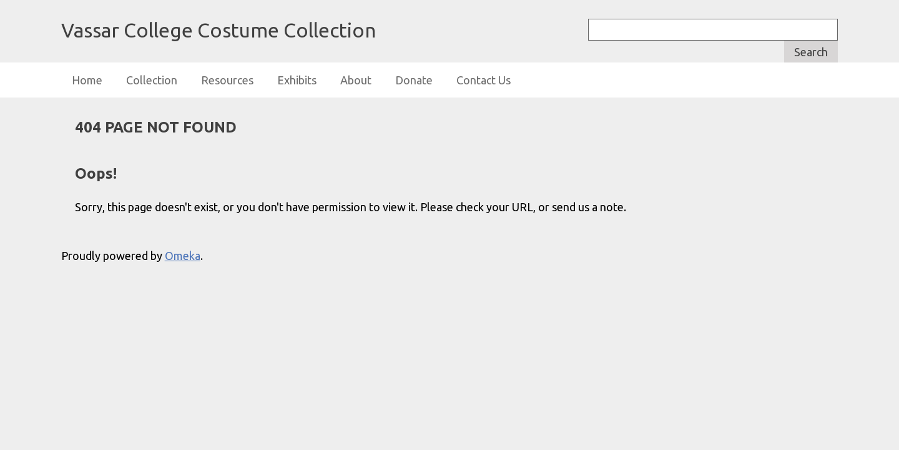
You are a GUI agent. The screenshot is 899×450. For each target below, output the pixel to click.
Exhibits (297, 80)
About (355, 80)
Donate (414, 80)
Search (811, 52)
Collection (151, 80)
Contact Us (483, 80)
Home (87, 80)
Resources (227, 80)
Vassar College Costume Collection (218, 30)
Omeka (182, 255)
